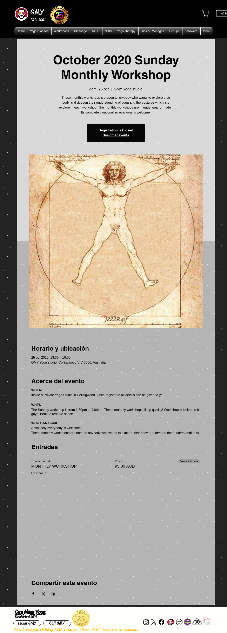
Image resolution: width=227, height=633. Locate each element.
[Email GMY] (27, 623)
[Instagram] (146, 622)
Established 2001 (26, 616)
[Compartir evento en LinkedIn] (53, 594)
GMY (37, 12)
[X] (154, 622)
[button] (206, 13)
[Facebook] (161, 622)
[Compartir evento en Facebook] (33, 594)
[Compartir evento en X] (43, 594)
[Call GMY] (57, 623)
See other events (116, 135)
